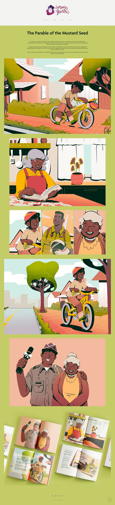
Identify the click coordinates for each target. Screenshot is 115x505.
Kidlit (54, 20)
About (61, 20)
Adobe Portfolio (60, 499)
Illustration (46, 20)
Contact (70, 20)
